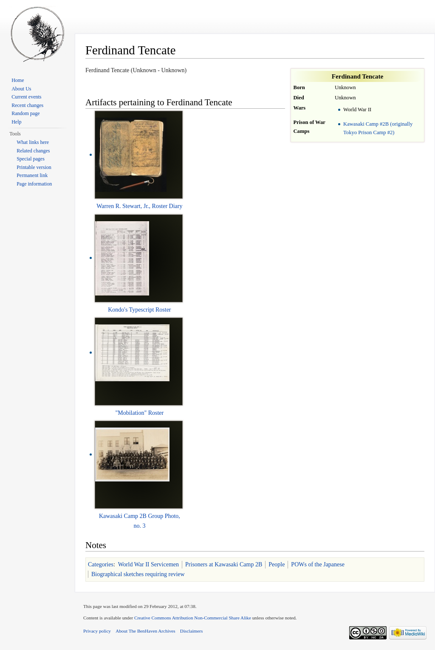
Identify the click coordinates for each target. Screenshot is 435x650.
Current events (26, 97)
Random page (25, 113)
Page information (34, 184)
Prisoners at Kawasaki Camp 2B (223, 564)
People (276, 564)
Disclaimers (191, 630)
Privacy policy (97, 630)
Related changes (33, 151)
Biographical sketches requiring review (138, 574)
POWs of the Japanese (318, 564)
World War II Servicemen (148, 564)
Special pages (31, 159)
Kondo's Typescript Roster (139, 310)
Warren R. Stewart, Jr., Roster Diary (139, 206)
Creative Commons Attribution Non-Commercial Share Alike (192, 617)
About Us (21, 89)
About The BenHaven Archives (145, 630)
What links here (33, 142)
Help (16, 122)
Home (17, 80)
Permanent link (32, 175)
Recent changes (27, 105)
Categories (100, 564)
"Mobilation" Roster (140, 413)
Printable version (34, 167)
